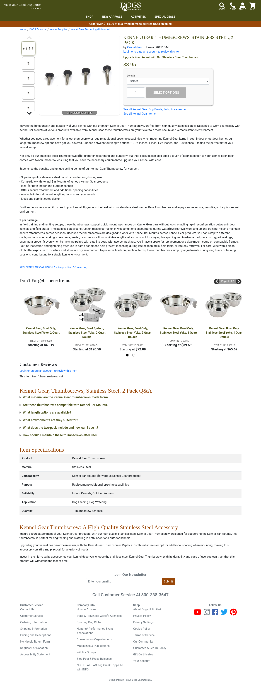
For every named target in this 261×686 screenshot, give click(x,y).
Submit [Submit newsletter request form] (168, 581)
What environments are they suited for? (50, 420)
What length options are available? (47, 412)
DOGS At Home (37, 29)
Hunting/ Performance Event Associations (95, 631)
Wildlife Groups (86, 652)
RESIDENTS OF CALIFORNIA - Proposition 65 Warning (53, 267)
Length (131, 75)
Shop (89, 16)
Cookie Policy (141, 628)
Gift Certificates (143, 654)
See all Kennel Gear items (139, 113)
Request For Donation (34, 648)
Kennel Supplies (58, 29)
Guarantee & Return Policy (149, 648)
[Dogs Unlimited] (130, 7)
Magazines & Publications (93, 646)
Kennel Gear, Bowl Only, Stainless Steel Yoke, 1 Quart (178, 330)
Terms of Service (144, 635)
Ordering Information (33, 622)
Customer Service (31, 616)
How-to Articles (86, 609)
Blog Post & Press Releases (94, 658)
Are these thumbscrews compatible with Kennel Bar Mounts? (65, 405)
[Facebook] (215, 613)
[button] (216, 281)
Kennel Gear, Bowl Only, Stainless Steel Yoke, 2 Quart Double (133, 333)
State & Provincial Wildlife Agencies (99, 616)
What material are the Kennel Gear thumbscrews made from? (65, 397)
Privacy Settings (143, 622)
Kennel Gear (134, 47)
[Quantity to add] (136, 92)
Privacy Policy (142, 616)
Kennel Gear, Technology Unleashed (90, 29)
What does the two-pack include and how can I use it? (60, 427)
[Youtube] (197, 613)
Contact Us (27, 609)
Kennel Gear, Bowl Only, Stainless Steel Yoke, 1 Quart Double (225, 333)
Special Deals (164, 16)
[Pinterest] (233, 613)
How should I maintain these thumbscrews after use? (60, 435)
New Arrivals (112, 16)
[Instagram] (207, 613)
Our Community (143, 641)
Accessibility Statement (35, 654)
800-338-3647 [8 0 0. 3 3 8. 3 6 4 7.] (155, 594)
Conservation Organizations (94, 639)
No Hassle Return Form (35, 641)
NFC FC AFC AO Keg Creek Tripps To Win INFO (100, 667)
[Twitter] (224, 613)
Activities (138, 16)
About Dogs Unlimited (147, 609)
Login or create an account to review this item (48, 370)
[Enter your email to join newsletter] (123, 581)
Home (23, 29)
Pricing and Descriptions (35, 635)
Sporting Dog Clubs (89, 622)
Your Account (141, 661)
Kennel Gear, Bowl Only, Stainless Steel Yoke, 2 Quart (41, 330)
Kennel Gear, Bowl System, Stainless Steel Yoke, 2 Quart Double (87, 333)
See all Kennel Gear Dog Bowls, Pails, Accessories (155, 109)
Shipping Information (33, 628)
